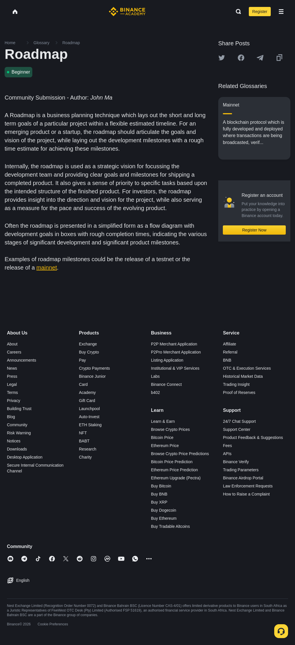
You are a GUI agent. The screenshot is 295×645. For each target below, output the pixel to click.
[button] (281, 11)
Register (259, 11)
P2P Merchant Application (174, 344)
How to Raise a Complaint (246, 494)
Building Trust (19, 408)
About (12, 344)
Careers (14, 352)
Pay (82, 360)
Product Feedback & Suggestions (253, 437)
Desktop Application (24, 457)
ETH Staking (90, 424)
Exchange (88, 344)
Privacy (13, 400)
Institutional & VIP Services (175, 368)
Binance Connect (166, 384)
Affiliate (229, 344)
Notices (13, 441)
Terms (12, 392)
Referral (230, 352)
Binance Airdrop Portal (243, 478)
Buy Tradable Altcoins (170, 526)
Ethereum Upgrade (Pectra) (176, 478)
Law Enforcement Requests (248, 486)
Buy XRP (159, 502)
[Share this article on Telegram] (260, 57)
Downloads (17, 449)
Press (12, 376)
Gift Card (87, 400)
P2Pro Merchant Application (176, 352)
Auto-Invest (89, 416)
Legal (12, 384)
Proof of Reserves (239, 392)
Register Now (254, 230)
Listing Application (167, 360)
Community (17, 424)
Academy (87, 392)
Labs (155, 376)
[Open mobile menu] (281, 11)
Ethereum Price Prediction (174, 470)
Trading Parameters (241, 470)
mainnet (46, 267)
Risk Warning (19, 433)
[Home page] (127, 11)
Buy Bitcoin (161, 486)
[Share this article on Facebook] (241, 57)
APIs (227, 453)
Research (87, 449)
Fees (227, 445)
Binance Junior (92, 376)
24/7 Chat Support (239, 421)
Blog (11, 416)
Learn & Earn (163, 421)
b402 (155, 392)
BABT (84, 441)
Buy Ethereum (164, 518)
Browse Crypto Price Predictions (180, 453)
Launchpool (89, 408)
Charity (85, 457)
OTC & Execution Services (247, 368)
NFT (83, 433)
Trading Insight (236, 384)
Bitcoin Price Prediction (172, 461)
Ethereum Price (165, 445)
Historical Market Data (243, 376)
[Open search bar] (236, 11)
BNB (227, 360)
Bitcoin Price (162, 437)
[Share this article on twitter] (221, 57)
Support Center (237, 429)
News (12, 368)
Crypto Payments (94, 368)
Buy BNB (159, 494)
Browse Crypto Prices (170, 429)
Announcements (21, 360)
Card (83, 384)
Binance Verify (236, 461)
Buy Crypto (89, 352)
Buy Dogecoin (163, 510)
